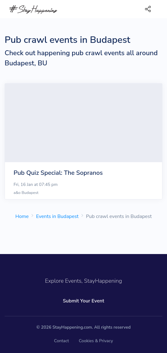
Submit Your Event (83, 301)
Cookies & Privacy (96, 341)
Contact (61, 341)
